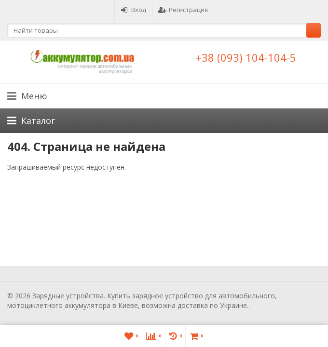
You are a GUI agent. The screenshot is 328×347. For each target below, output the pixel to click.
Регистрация (183, 9)
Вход (133, 9)
